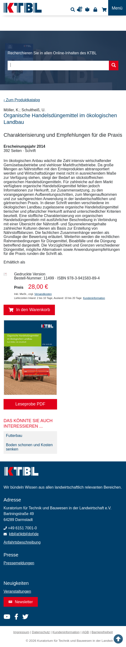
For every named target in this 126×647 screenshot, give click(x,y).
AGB (85, 632)
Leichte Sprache (88, 9)
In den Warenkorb (29, 310)
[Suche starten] (113, 65)
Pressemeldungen (19, 563)
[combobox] (63, 65)
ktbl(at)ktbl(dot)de (24, 534)
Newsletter (21, 602)
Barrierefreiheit (102, 632)
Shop (103, 9)
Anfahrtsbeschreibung (22, 542)
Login (95, 9)
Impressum (21, 632)
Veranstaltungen (17, 591)
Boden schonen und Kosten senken (29, 447)
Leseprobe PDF (30, 404)
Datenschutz (41, 632)
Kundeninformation (94, 298)
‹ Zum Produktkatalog (22, 100)
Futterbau (14, 436)
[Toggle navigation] (117, 7)
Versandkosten (43, 294)
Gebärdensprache (81, 9)
